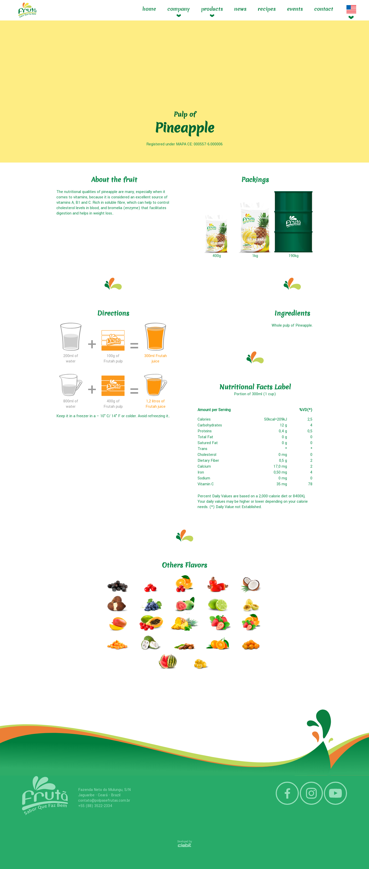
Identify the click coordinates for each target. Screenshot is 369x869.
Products (212, 9)
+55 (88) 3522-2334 (95, 806)
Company (178, 9)
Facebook (287, 793)
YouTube (335, 793)
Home (149, 9)
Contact (323, 9)
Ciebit (184, 845)
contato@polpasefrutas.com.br (104, 800)
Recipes (267, 9)
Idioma (351, 9)
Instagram (311, 793)
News (240, 9)
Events (295, 9)
